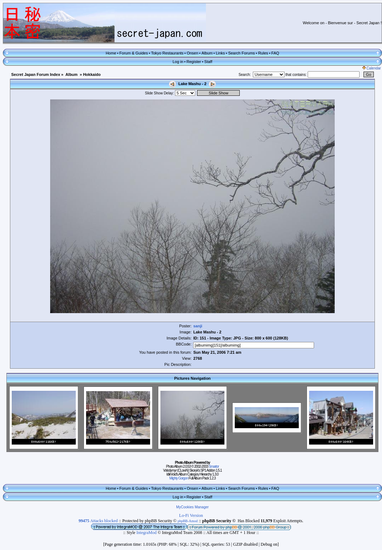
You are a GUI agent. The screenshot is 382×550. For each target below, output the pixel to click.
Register (193, 61)
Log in (178, 61)
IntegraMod (147, 532)
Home (111, 53)
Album (206, 53)
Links (220, 53)
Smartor (214, 466)
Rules (263, 53)
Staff (208, 61)
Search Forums (241, 53)
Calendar (371, 68)
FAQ (275, 53)
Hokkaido (92, 74)
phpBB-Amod (187, 521)
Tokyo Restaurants (167, 53)
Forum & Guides (134, 53)
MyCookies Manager (192, 507)
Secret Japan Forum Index (35, 74)
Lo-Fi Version (191, 515)
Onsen (192, 53)
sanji (197, 326)
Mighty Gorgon (178, 478)
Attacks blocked (98, 520)
